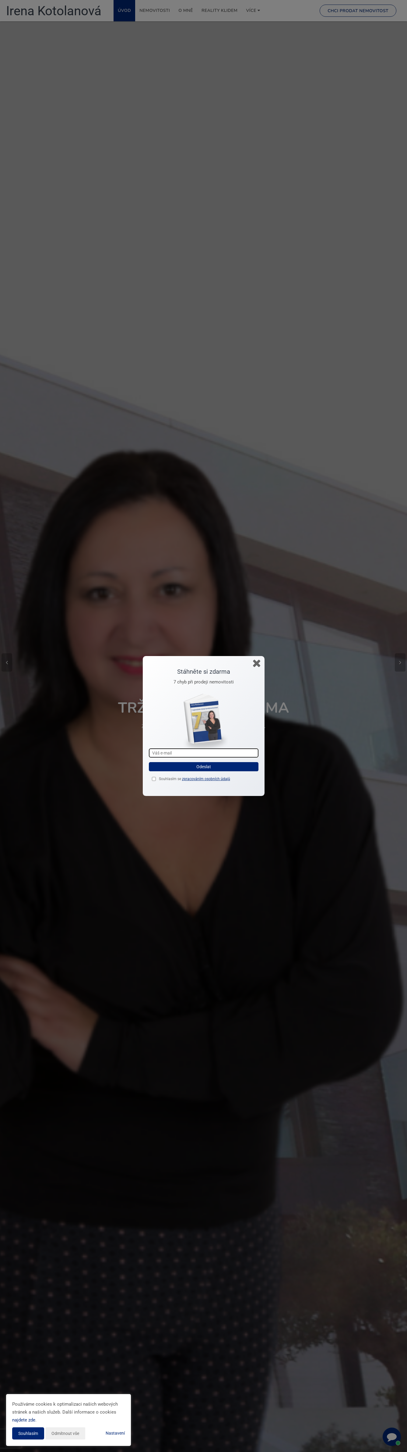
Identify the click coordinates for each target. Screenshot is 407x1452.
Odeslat (203, 766)
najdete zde (23, 1420)
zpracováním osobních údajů (206, 779)
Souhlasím (28, 1433)
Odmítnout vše (65, 1433)
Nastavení (115, 1433)
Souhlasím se (170, 779)
